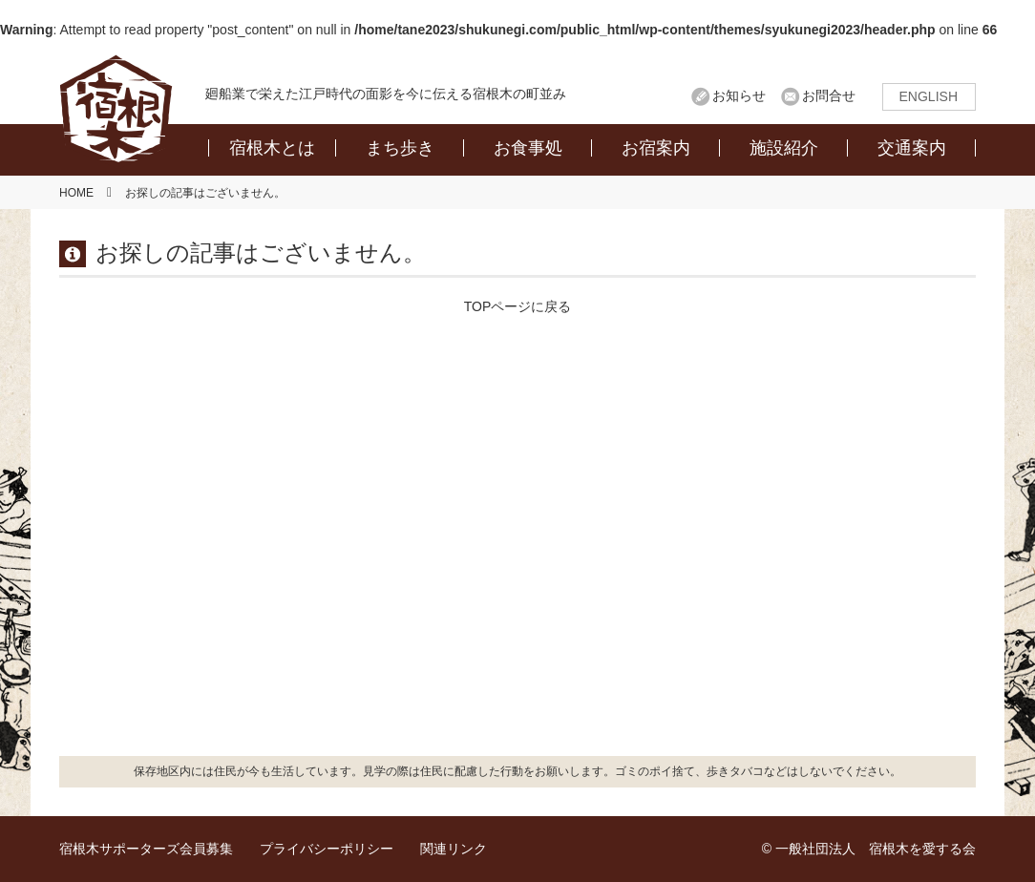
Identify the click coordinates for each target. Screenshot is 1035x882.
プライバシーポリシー (326, 848)
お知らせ (739, 95)
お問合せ (828, 95)
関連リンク (453, 848)
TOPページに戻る (518, 306)
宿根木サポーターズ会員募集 (146, 848)
